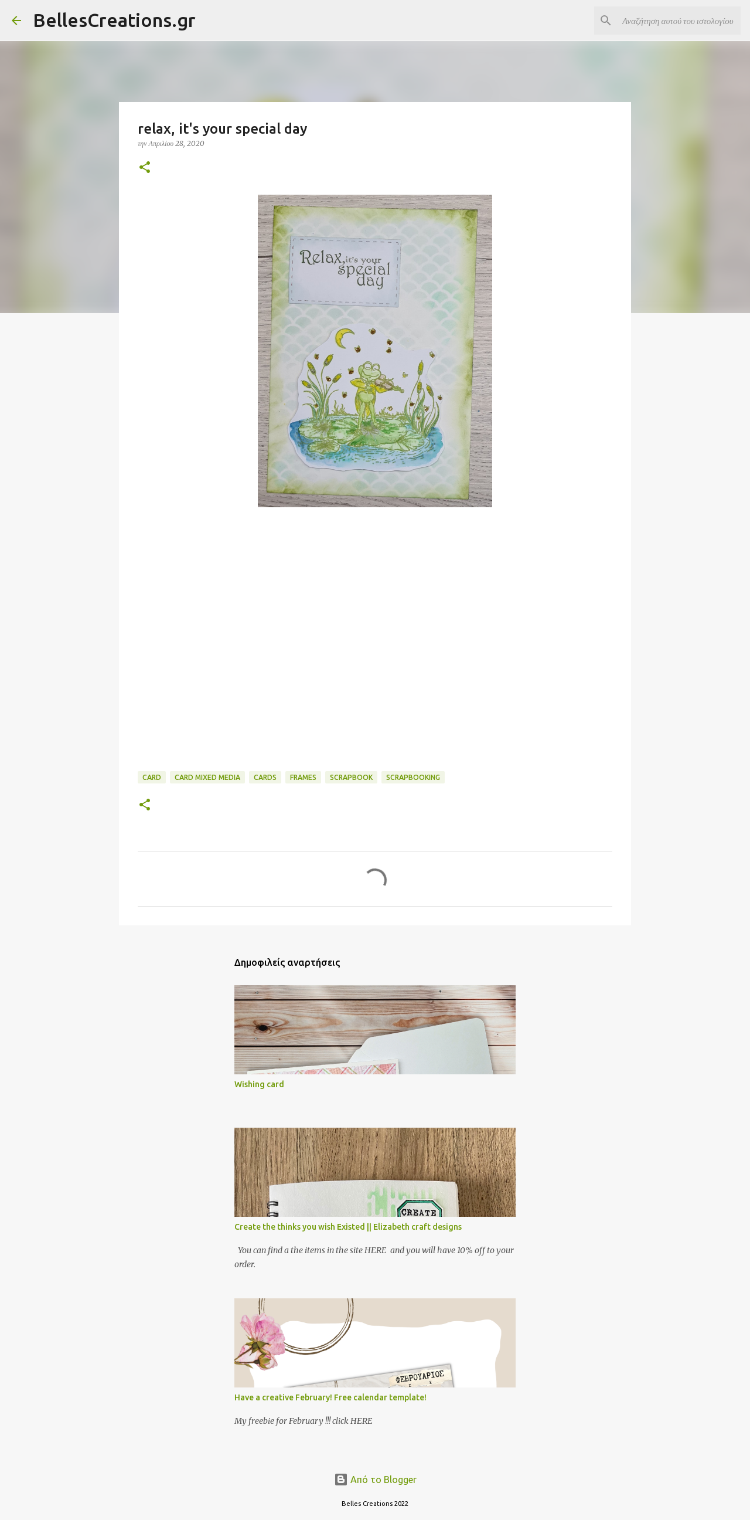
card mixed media (207, 777)
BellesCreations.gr (114, 19)
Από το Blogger (375, 1479)
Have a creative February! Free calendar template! (330, 1397)
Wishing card (259, 1084)
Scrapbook (351, 777)
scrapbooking (413, 777)
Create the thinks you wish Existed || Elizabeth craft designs (348, 1226)
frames (303, 777)
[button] (145, 168)
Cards (265, 777)
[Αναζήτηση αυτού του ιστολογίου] (679, 20)
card (151, 777)
